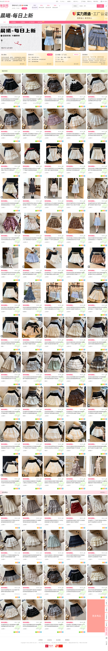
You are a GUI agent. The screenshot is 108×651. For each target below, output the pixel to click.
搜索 (100, 6)
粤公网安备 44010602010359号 (59, 642)
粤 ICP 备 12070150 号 (44, 642)
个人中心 (62, 1)
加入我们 (58, 640)
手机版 (83, 1)
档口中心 (76, 1)
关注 (25, 8)
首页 (57, 1)
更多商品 (97, 616)
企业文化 (49, 640)
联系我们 (67, 640)
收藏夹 (69, 1)
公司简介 (40, 640)
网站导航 (96, 1)
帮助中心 (89, 1)
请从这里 (4, 1)
